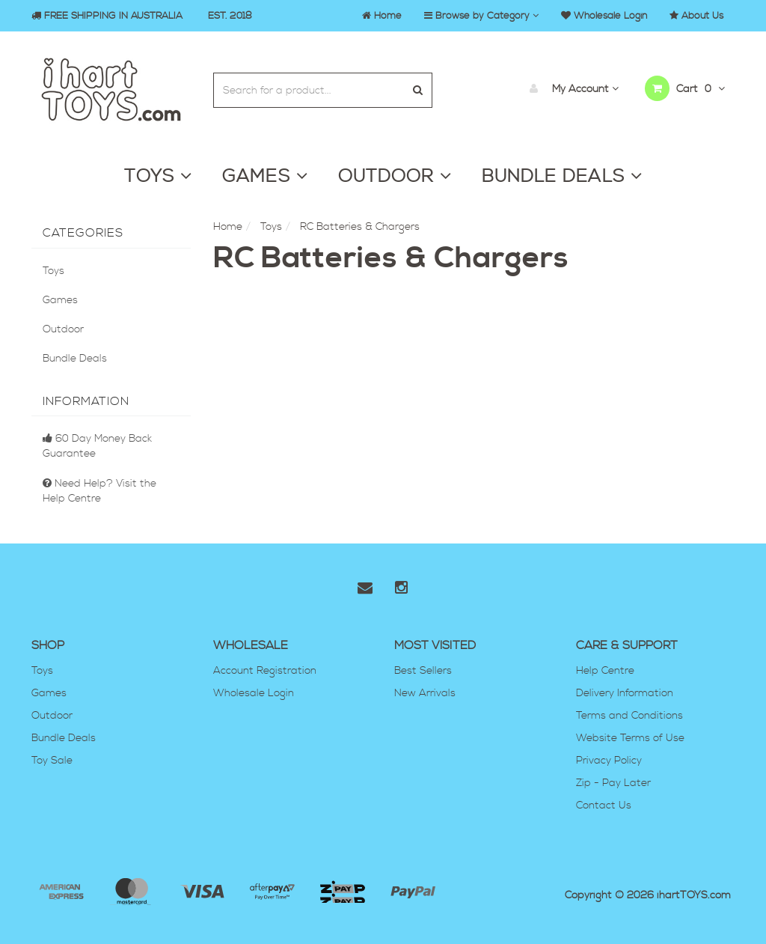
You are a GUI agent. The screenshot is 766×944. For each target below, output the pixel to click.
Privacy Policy (609, 760)
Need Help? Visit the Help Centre (99, 491)
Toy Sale (52, 760)
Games (60, 300)
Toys (53, 271)
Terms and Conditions (629, 715)
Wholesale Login (253, 693)
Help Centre (605, 670)
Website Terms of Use (630, 738)
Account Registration (264, 670)
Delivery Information (624, 693)
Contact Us (603, 805)
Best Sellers (423, 670)
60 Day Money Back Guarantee (97, 446)
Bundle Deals (75, 358)
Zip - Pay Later (613, 783)
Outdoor (63, 329)
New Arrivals (425, 693)
